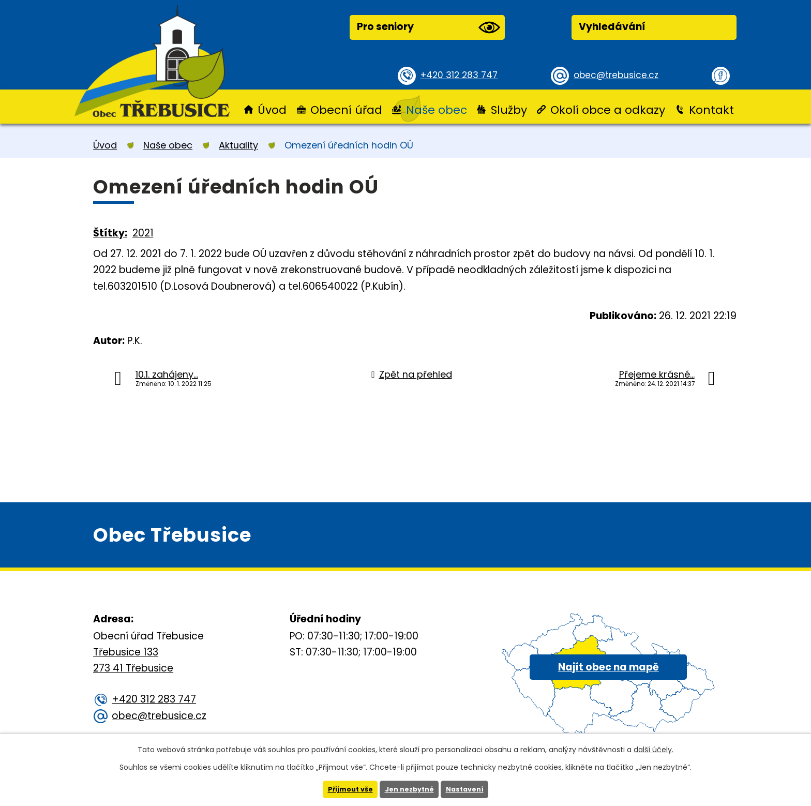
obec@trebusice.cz (620, 75)
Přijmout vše (345, 789)
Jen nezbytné (409, 789)
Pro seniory (428, 27)
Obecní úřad (346, 110)
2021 (143, 233)
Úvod (272, 110)
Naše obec (436, 110)
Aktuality (238, 145)
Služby (509, 110)
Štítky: (110, 233)
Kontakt (711, 110)
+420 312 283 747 (462, 75)
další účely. (653, 748)
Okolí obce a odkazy (607, 110)
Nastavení (469, 789)
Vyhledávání (612, 27)
